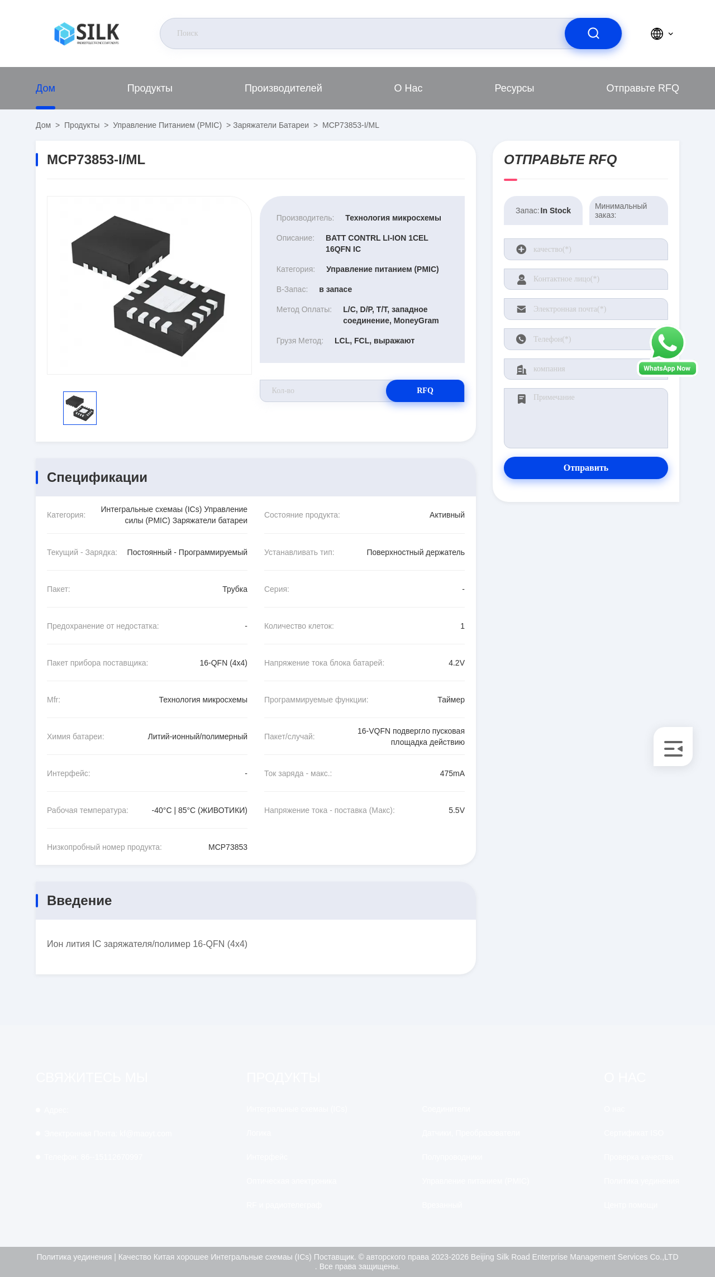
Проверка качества (638, 1156)
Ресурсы (515, 88)
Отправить (586, 467)
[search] (593, 33)
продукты (150, 88)
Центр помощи (630, 1205)
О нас (408, 88)
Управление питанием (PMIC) (167, 125)
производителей (283, 88)
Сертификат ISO (634, 1132)
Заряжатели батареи (271, 125)
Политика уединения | (76, 1256)
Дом (45, 88)
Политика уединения (641, 1180)
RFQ (425, 390)
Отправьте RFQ (642, 88)
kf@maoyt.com (108, 1133)
